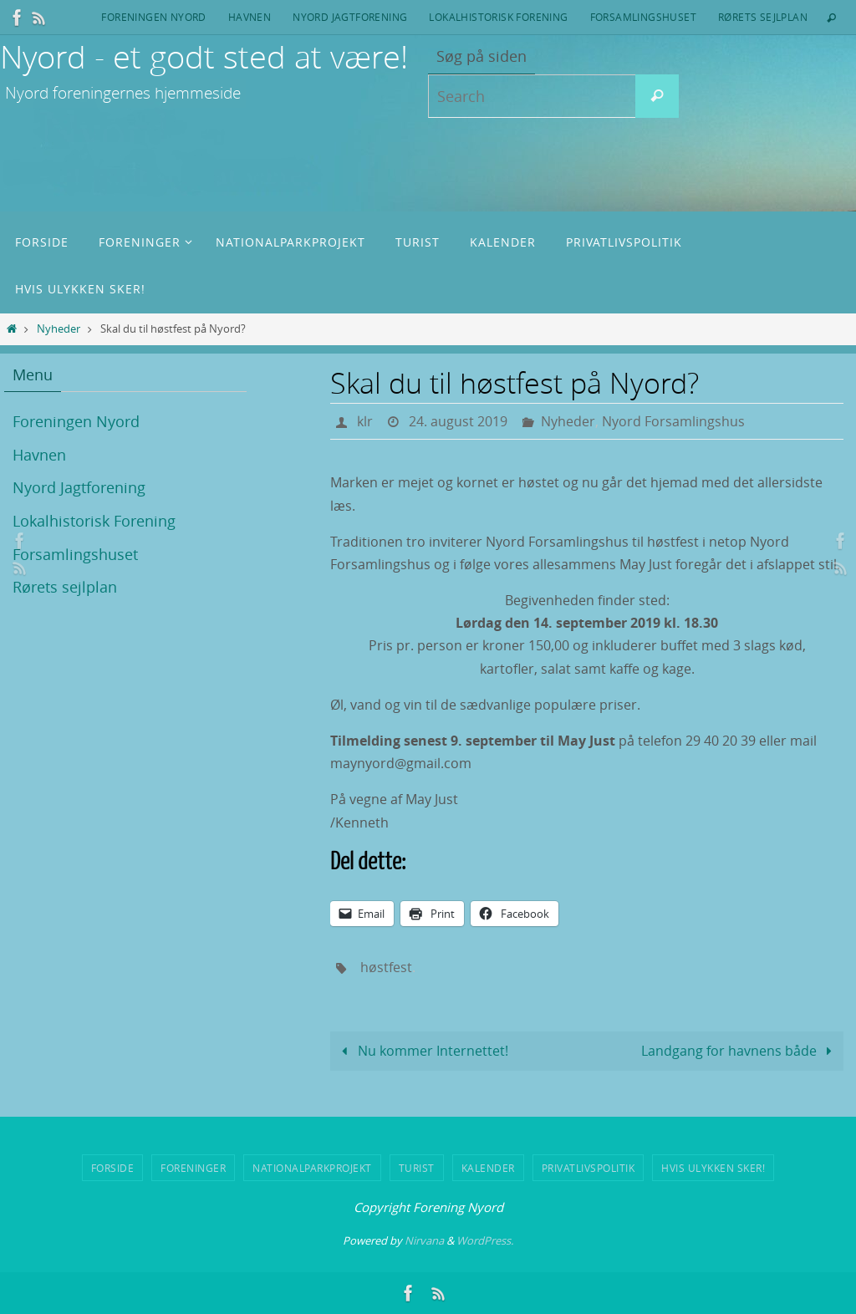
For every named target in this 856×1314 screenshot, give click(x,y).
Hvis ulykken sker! (713, 1167)
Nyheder (58, 329)
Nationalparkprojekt (312, 1167)
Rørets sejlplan (763, 16)
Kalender (488, 1167)
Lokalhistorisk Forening (498, 16)
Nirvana (424, 1240)
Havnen (249, 16)
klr (365, 421)
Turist (417, 1167)
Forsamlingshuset (643, 16)
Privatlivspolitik (588, 1167)
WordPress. (484, 1240)
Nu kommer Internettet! (421, 1051)
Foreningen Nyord (153, 16)
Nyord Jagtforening (350, 16)
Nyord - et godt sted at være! (204, 56)
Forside (113, 1167)
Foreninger (193, 1167)
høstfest (386, 967)
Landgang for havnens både (739, 1051)
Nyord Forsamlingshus (673, 421)
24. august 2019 (458, 421)
